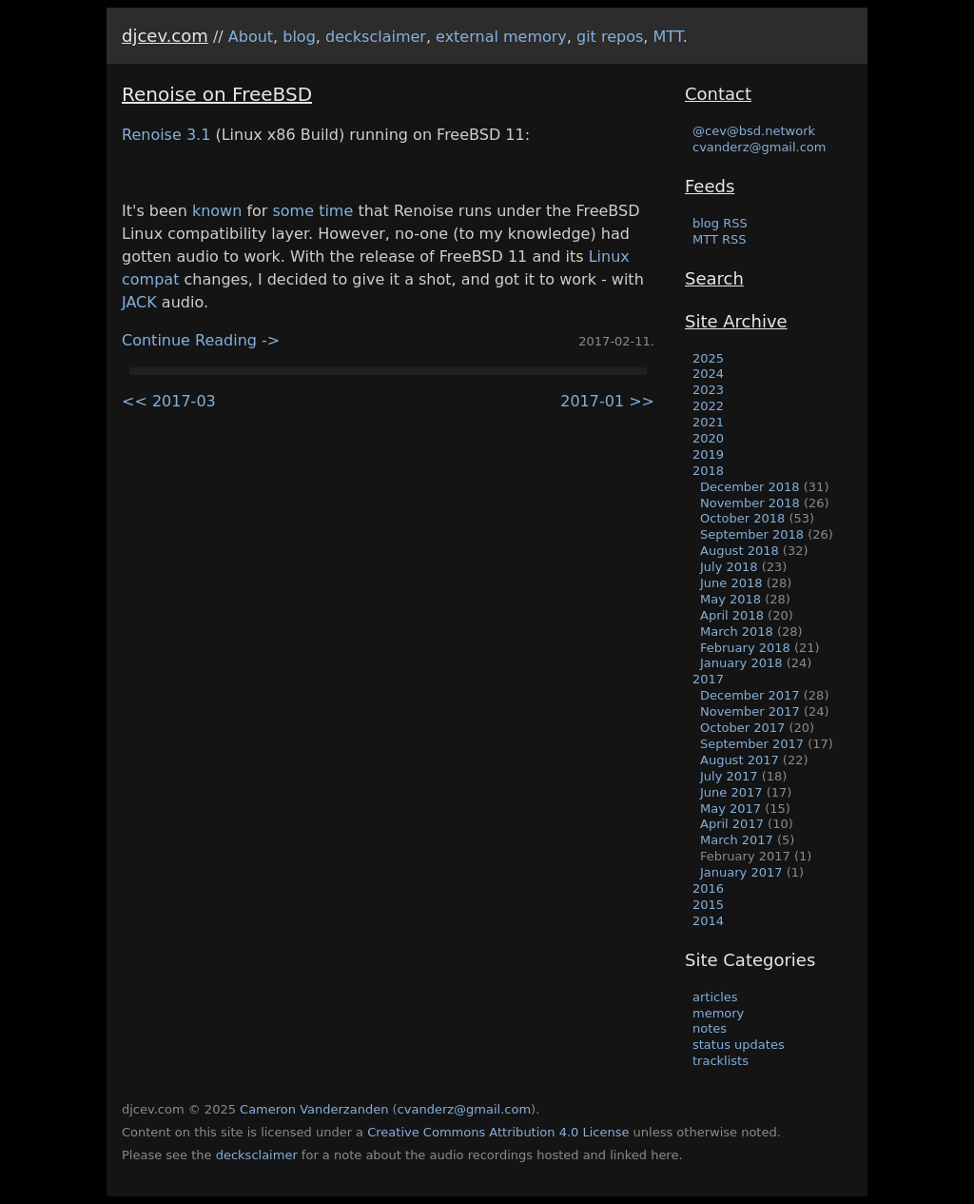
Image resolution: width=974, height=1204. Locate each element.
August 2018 (739, 550)
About (250, 37)
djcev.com (165, 36)
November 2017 (750, 711)
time (336, 211)
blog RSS (720, 223)
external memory (501, 37)
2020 (708, 438)
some (293, 211)
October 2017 (742, 727)
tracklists (720, 1061)
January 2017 (741, 872)
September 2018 (752, 534)
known (217, 211)
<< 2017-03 (169, 401)
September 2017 (752, 744)
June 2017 (731, 792)
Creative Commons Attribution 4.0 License (498, 1132)
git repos (609, 37)
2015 (708, 905)
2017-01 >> (607, 401)
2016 (708, 888)
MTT (668, 37)
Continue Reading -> (201, 340)
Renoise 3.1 (166, 135)
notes (709, 1028)
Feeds (709, 186)
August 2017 (739, 760)
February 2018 (745, 648)
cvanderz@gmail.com (759, 147)
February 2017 (745, 856)
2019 (708, 454)
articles (715, 997)
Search (714, 278)
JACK (139, 302)
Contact (718, 94)
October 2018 (742, 518)
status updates (738, 1044)
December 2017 (750, 695)
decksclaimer (375, 37)
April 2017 (732, 824)
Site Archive (736, 321)
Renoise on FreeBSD (217, 94)
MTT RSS (719, 239)
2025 (708, 358)
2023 (708, 390)
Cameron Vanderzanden (314, 1109)
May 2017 (730, 808)
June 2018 (731, 583)
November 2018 (750, 503)
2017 (708, 679)
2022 (708, 406)
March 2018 (736, 631)
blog (299, 37)
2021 (708, 422)
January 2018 (741, 663)
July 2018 (729, 567)
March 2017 (736, 840)
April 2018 (732, 615)
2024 (708, 373)
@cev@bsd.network (753, 131)
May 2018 (730, 599)
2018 (708, 471)
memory (718, 1013)
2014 (708, 921)
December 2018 (750, 487)
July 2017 (729, 776)
